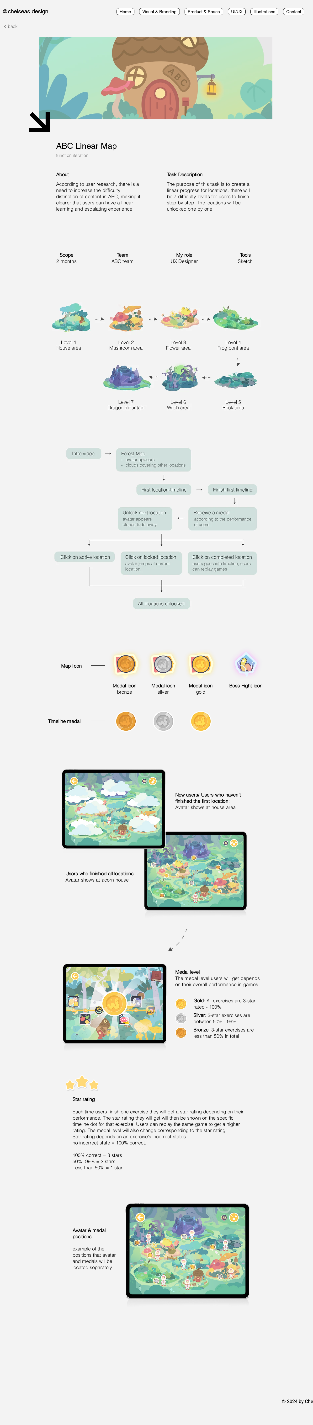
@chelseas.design (25, 11)
